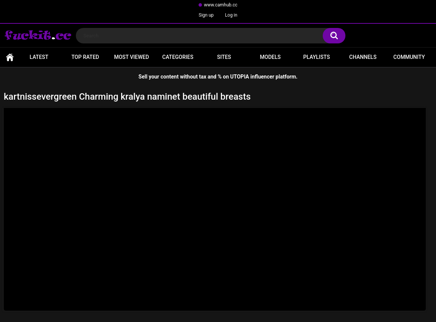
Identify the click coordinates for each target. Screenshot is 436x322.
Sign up (206, 15)
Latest (38, 57)
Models (270, 57)
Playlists (316, 57)
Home (10, 57)
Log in (231, 15)
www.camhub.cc (220, 5)
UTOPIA (239, 77)
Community (409, 57)
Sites (224, 57)
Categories (177, 57)
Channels (362, 57)
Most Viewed (131, 57)
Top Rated (85, 57)
